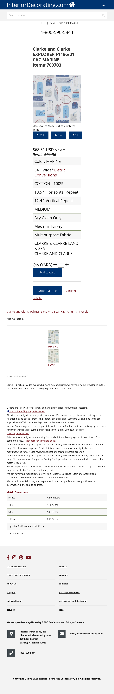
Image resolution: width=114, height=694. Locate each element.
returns (63, 566)
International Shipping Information (26, 411)
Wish (42, 135)
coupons (63, 575)
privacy (11, 609)
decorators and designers (73, 601)
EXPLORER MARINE (69, 23)
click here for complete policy (40, 440)
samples (63, 583)
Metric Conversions (49, 172)
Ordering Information (18, 433)
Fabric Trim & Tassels (74, 311)
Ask (77, 135)
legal (61, 609)
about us (11, 583)
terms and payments (18, 575)
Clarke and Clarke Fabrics (23, 311)
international (14, 601)
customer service (16, 566)
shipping (11, 592)
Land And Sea (50, 311)
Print (60, 135)
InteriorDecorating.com (41, 4)
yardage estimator (69, 592)
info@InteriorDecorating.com (86, 633)
